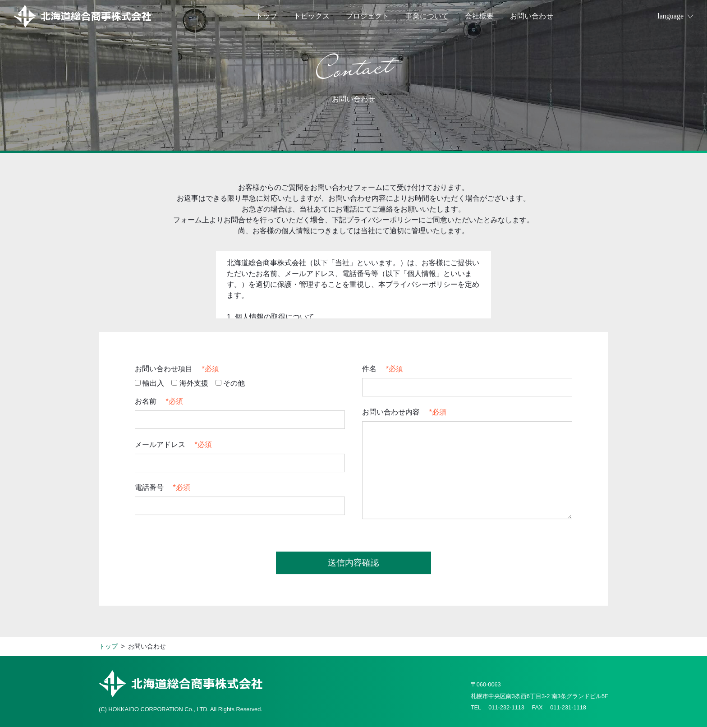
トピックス (312, 16)
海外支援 (189, 384)
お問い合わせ (531, 16)
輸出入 (149, 384)
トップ (266, 16)
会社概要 (479, 16)
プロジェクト (367, 16)
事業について (427, 16)
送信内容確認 (353, 563)
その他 (230, 384)
